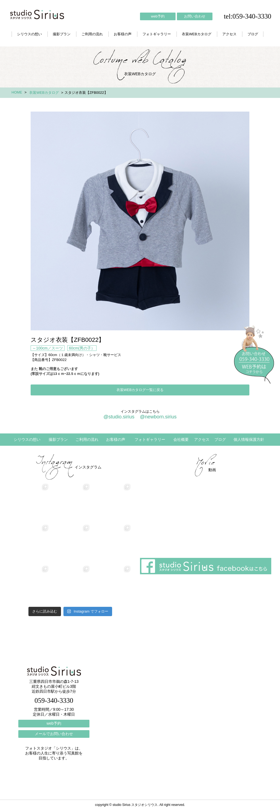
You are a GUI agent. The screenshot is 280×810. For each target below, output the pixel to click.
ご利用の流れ (92, 34)
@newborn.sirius (158, 416)
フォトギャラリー (156, 34)
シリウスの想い (29, 34)
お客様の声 (123, 34)
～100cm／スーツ (47, 348)
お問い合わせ (194, 16)
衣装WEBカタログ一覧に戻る (140, 390)
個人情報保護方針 (249, 439)
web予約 (158, 16)
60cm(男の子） (82, 348)
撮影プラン (62, 34)
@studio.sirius (118, 416)
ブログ (252, 34)
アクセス (229, 34)
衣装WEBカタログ (196, 34)
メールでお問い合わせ (54, 734)
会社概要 (181, 439)
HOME (16, 92)
